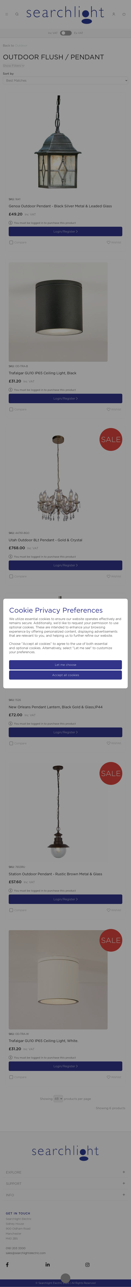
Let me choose (65, 665)
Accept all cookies (65, 675)
